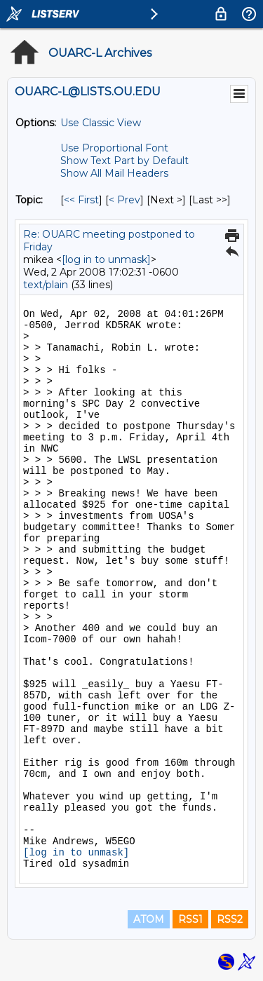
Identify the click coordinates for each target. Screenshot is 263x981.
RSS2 (230, 919)
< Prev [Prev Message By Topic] (124, 200)
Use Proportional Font (114, 148)
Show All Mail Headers (114, 173)
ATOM (148, 919)
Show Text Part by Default (124, 160)
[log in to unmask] (106, 259)
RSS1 (190, 919)
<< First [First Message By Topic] (81, 200)
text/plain (45, 284)
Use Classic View (100, 122)
